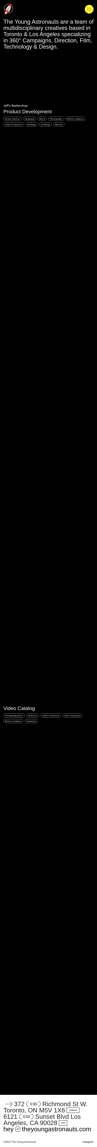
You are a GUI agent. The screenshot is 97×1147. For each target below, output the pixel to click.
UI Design (45, 124)
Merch (42, 118)
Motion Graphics (75, 118)
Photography (56, 118)
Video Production (13, 124)
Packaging (29, 118)
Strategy (31, 124)
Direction (32, 715)
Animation (31, 721)
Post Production (72, 715)
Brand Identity (12, 118)
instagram (88, 1142)
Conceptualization (14, 715)
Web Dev (59, 124)
